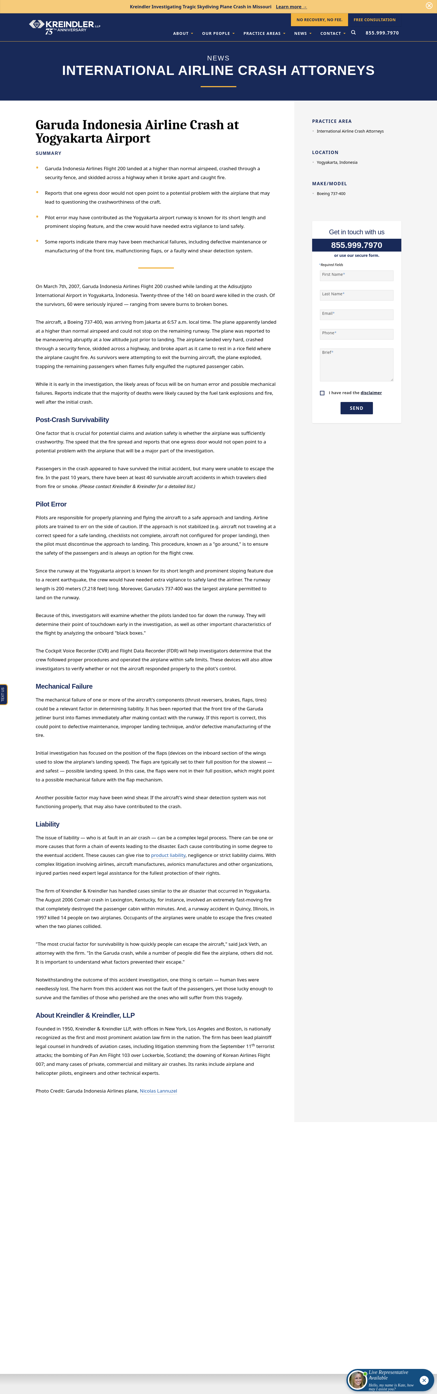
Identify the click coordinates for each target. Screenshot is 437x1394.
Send (357, 408)
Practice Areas (264, 33)
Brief (328, 352)
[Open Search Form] (353, 33)
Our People (218, 33)
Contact (333, 33)
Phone (329, 333)
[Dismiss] (429, 5)
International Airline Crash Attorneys (350, 131)
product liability (168, 855)
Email (328, 313)
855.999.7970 (382, 33)
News (303, 33)
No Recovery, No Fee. (320, 19)
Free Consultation (375, 19)
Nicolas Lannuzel (158, 1091)
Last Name (333, 294)
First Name (333, 274)
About (183, 33)
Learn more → (291, 7)
